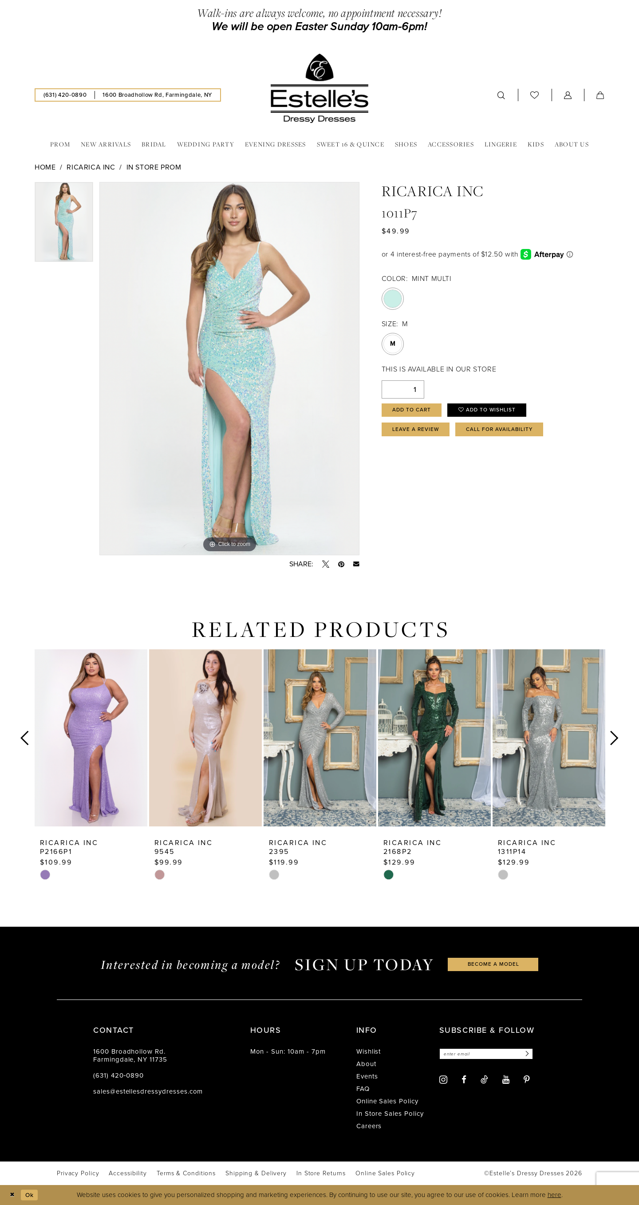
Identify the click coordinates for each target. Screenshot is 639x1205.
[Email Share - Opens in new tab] (356, 564)
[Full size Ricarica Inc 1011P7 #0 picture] (229, 368)
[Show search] (501, 95)
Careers (369, 1126)
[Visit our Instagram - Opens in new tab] (443, 1080)
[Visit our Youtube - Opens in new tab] (505, 1081)
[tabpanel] (64, 225)
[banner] (319, 88)
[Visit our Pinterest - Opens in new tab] (527, 1081)
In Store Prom (153, 167)
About (366, 1064)
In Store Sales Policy (390, 1113)
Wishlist (368, 1051)
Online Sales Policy (387, 1101)
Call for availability (511, 433)
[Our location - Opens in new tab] (157, 95)
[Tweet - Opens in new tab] (325, 564)
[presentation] (91, 737)
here (554, 1195)
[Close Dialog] (13, 1195)
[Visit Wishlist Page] (535, 95)
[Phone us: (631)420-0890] (65, 95)
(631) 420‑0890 (118, 1075)
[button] (568, 95)
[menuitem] (65, 95)
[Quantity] (403, 389)
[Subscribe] (536, 1054)
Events (367, 1076)
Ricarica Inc (91, 167)
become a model (493, 964)
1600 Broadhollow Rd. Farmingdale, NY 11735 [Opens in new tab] (130, 1055)
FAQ (363, 1089)
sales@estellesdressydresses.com (148, 1091)
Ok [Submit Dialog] (32, 1195)
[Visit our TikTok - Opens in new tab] (484, 1080)
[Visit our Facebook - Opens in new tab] (464, 1081)
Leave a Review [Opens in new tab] (419, 433)
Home (45, 167)
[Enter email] (491, 1054)
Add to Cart (415, 411)
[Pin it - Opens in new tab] (341, 564)
